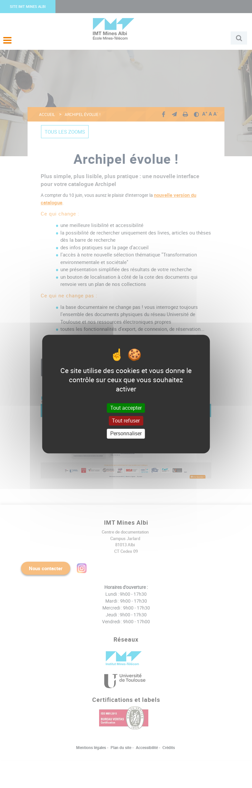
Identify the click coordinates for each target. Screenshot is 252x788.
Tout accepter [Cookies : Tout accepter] (126, 407)
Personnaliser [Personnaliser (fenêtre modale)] (126, 433)
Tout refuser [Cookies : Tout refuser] (126, 420)
